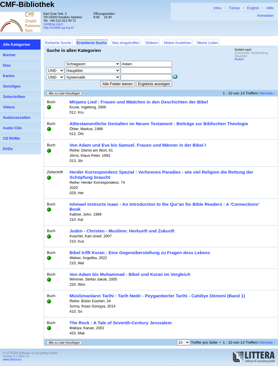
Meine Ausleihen (177, 43)
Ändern (239, 59)
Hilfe (270, 8)
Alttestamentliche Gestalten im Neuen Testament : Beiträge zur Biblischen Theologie (159, 123)
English (253, 8)
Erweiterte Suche (92, 43)
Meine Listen (207, 43)
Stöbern (151, 43)
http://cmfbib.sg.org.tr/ (58, 27)
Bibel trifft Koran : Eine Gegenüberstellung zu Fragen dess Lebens (140, 252)
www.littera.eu (12, 359)
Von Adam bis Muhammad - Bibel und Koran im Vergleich (130, 274)
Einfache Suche (58, 43)
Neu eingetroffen (126, 43)
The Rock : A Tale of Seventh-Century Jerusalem (121, 322)
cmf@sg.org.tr (53, 24)
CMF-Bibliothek (27, 4)
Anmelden (265, 15)
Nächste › (267, 93)
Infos (217, 8)
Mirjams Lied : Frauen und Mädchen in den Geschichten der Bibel (139, 101)
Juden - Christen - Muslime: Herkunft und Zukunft (122, 230)
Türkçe (234, 8)
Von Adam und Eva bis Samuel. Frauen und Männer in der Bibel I (138, 145)
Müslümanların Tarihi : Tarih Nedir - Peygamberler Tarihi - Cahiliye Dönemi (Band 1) (157, 295)
